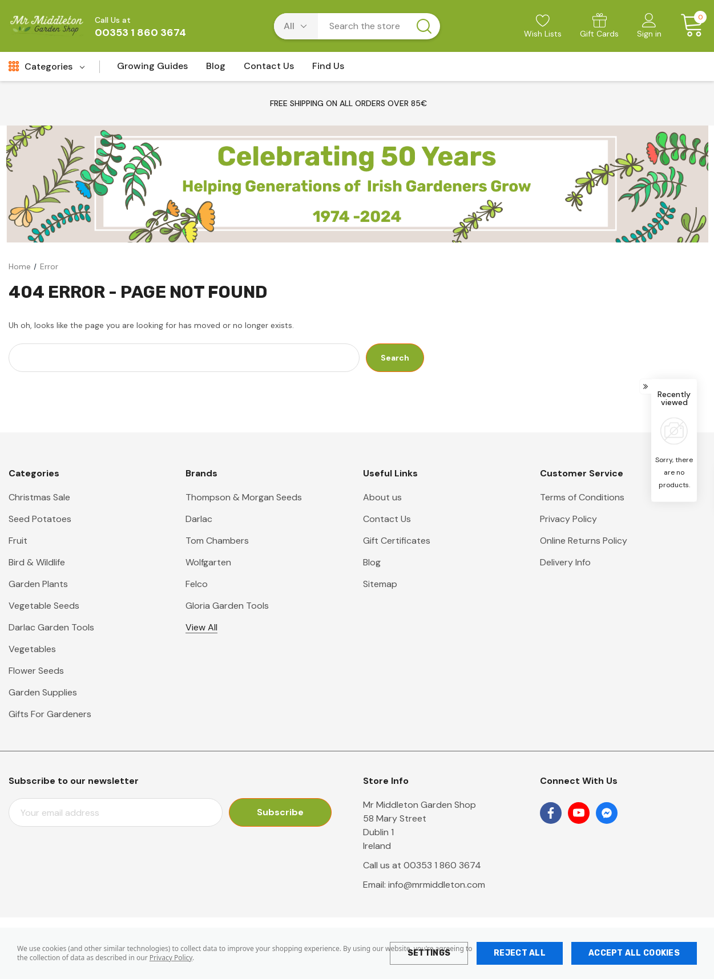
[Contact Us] (269, 69)
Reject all (520, 953)
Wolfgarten (208, 562)
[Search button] (424, 26)
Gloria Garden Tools (227, 606)
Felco (196, 584)
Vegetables (32, 649)
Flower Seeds (36, 671)
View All (201, 627)
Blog (372, 562)
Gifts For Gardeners (50, 714)
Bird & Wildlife (37, 562)
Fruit (18, 541)
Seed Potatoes (40, 519)
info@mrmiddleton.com (436, 885)
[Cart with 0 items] (688, 25)
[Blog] (215, 69)
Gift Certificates (396, 541)
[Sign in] (649, 27)
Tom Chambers (217, 541)
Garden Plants (38, 584)
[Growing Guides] (152, 69)
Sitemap (380, 584)
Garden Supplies (43, 692)
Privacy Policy (171, 957)
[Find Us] (328, 69)
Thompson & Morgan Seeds (243, 497)
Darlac (198, 519)
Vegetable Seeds (44, 606)
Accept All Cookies (634, 953)
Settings (429, 953)
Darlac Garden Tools (51, 627)
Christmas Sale (39, 497)
